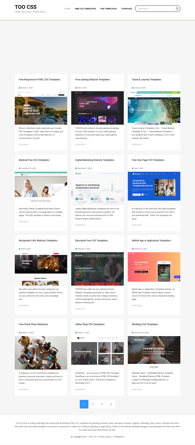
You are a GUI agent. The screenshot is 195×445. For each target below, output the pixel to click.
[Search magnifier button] (177, 9)
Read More (24, 144)
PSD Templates (108, 9)
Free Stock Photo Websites (33, 324)
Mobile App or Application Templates (151, 240)
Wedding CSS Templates (145, 324)
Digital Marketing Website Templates (94, 160)
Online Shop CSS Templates (90, 324)
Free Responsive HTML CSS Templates (39, 79)
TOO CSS (26, 7)
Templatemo (118, 437)
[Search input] (156, 9)
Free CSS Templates (84, 9)
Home (66, 9)
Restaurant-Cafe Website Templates (38, 240)
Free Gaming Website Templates (92, 79)
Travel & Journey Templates (146, 79)
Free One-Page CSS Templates (148, 160)
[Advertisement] (97, 41)
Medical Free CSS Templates (34, 160)
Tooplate (125, 9)
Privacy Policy (105, 437)
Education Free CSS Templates (91, 240)
